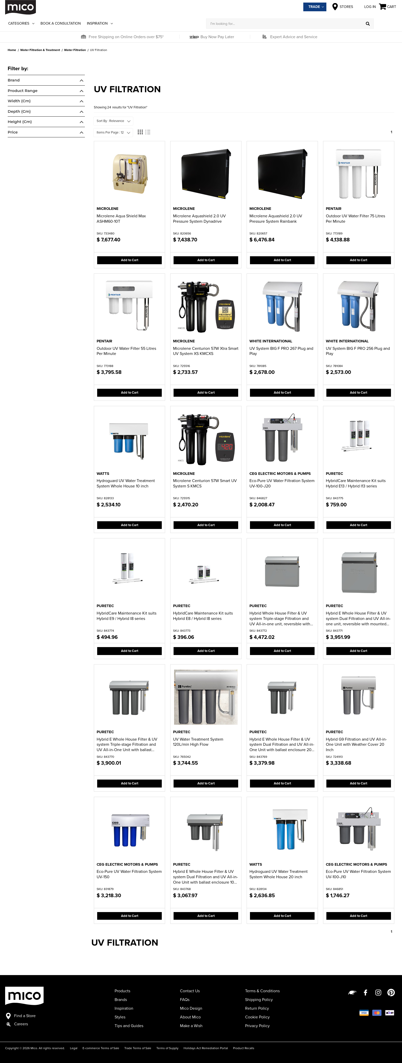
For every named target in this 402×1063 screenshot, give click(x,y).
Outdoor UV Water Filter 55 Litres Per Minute (126, 351)
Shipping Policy (259, 999)
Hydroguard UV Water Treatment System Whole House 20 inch (278, 874)
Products (122, 991)
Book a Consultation (61, 23)
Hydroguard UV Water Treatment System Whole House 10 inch (126, 483)
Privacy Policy (257, 1025)
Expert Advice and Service (293, 36)
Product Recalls (243, 1048)
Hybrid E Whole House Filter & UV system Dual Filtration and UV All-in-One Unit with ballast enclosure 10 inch (205, 877)
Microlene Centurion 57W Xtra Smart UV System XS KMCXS (205, 351)
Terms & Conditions (262, 991)
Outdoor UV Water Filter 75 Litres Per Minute (355, 218)
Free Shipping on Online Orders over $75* (126, 36)
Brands (121, 999)
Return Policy (257, 1008)
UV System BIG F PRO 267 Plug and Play (281, 351)
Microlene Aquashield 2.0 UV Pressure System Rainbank (275, 218)
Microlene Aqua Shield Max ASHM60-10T (121, 218)
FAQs (184, 999)
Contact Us (190, 991)
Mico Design (191, 1008)
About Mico (190, 1017)
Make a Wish (191, 1025)
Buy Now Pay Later (216, 36)
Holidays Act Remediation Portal (206, 1048)
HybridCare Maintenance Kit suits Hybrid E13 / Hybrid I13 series (356, 483)
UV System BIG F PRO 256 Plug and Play (358, 351)
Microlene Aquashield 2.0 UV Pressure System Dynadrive (199, 218)
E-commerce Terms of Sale (101, 1048)
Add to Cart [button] (129, 260)
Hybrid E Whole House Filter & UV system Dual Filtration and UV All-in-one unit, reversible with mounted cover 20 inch (358, 619)
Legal (73, 1048)
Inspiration (100, 23)
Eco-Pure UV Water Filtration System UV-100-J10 (358, 874)
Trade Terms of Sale (137, 1048)
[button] (83, 37)
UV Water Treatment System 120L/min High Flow (198, 742)
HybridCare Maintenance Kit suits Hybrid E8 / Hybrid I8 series (203, 616)
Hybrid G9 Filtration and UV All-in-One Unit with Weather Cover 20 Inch (356, 745)
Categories (21, 23)
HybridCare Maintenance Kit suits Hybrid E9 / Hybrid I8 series (126, 616)
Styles (120, 1017)
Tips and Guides (129, 1025)
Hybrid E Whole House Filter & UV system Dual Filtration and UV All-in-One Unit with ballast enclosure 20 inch (281, 745)
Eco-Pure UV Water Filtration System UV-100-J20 (282, 483)
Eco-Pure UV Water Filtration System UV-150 (129, 874)
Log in (366, 6)
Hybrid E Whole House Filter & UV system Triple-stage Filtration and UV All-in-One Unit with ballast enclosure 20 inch (127, 745)
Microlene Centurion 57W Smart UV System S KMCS (205, 483)
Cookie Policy (257, 1017)
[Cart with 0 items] (388, 7)
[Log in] (385, 23)
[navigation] (46, 102)
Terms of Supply (167, 1048)
